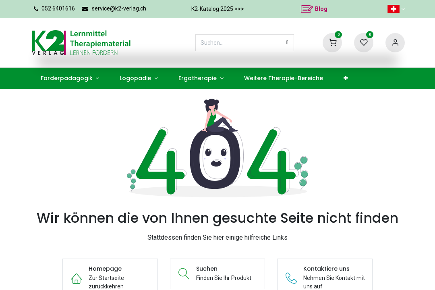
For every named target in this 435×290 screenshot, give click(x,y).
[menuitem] (70, 78)
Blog (321, 9)
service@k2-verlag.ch (119, 8)
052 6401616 (58, 8)
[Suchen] (287, 43)
